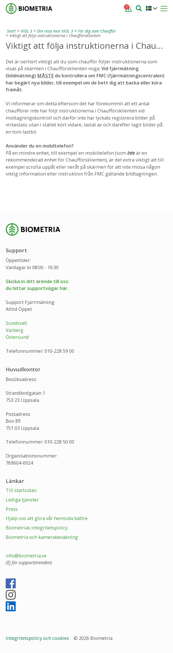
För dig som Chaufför (97, 31)
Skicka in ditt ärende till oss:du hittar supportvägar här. (37, 285)
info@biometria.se (26, 555)
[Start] (11, 31)
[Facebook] (11, 586)
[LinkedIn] (11, 608)
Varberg (14, 330)
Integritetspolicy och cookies (38, 638)
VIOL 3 (26, 31)
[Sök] (138, 8)
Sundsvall (16, 323)
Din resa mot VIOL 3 (55, 31)
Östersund (17, 337)
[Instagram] (11, 597)
